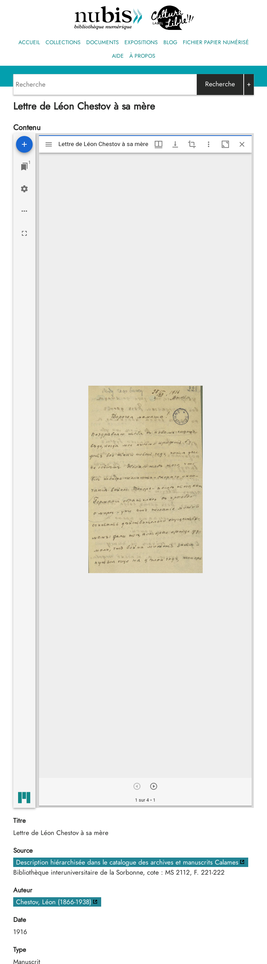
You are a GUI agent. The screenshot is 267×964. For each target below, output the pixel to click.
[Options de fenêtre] (158, 144)
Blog (170, 42)
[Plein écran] (24, 233)
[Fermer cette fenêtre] (242, 144)
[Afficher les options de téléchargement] (175, 144)
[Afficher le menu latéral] (48, 144)
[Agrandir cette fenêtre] (225, 144)
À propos (142, 56)
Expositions (141, 42)
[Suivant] (153, 786)
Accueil (29, 42)
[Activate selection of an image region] (192, 144)
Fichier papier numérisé (216, 42)
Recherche (220, 84)
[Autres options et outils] (208, 144)
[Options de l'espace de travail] (24, 211)
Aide (118, 56)
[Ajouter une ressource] (24, 144)
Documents (102, 42)
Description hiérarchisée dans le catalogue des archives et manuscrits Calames (127, 862)
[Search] (105, 84)
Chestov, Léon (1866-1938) (53, 902)
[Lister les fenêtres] (24, 166)
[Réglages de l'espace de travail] (24, 188)
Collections (63, 42)
